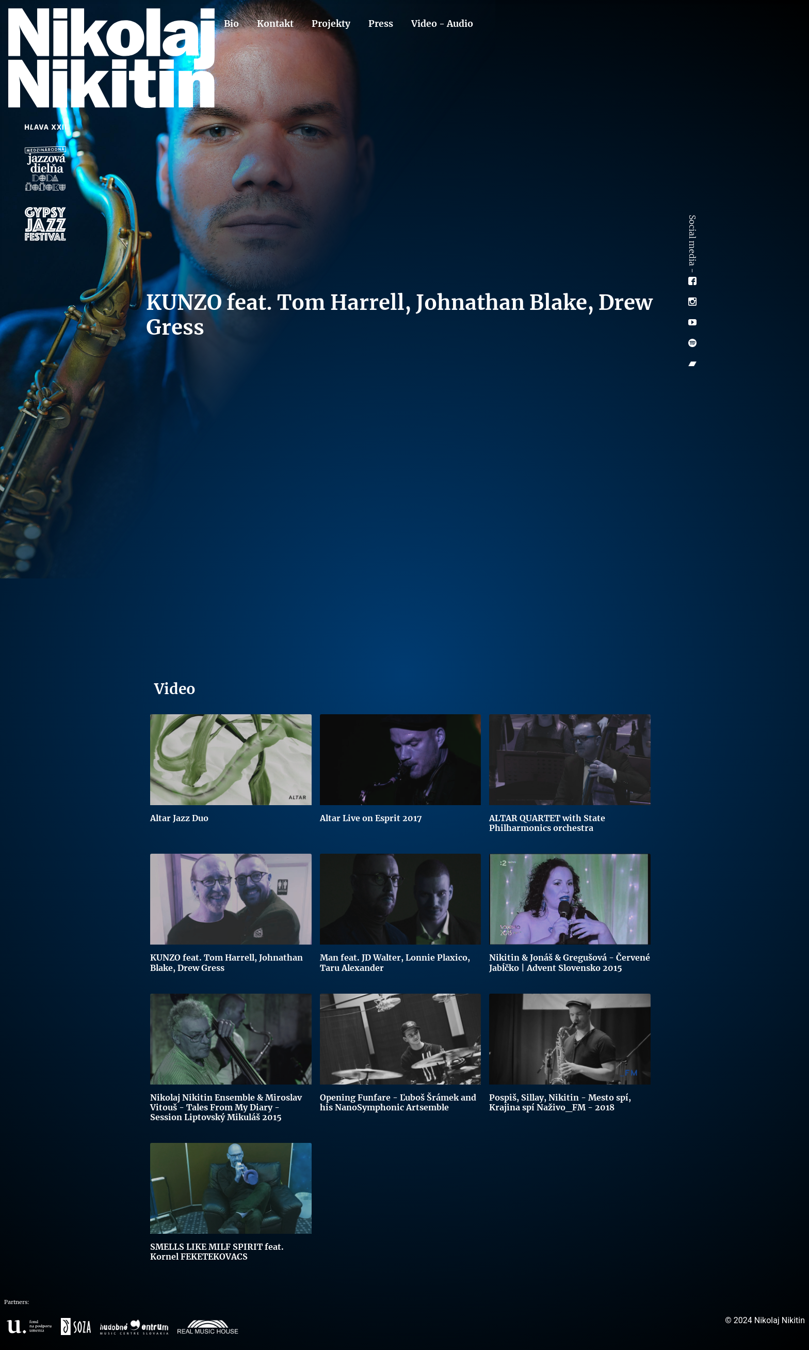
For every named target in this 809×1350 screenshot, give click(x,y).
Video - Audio (442, 23)
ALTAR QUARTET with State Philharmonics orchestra (547, 823)
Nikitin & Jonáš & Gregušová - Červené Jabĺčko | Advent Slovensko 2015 (569, 962)
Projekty (331, 23)
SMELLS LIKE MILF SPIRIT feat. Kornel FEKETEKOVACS (217, 1252)
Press (380, 23)
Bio (231, 23)
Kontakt (275, 23)
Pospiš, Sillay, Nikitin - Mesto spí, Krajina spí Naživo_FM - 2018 (560, 1102)
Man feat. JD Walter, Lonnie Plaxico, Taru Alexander (395, 962)
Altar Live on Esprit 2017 (371, 818)
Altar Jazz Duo (179, 818)
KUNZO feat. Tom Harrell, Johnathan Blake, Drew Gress (226, 962)
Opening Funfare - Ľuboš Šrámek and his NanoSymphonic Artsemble (398, 1102)
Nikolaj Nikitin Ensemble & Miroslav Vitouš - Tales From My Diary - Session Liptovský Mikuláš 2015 (226, 1107)
